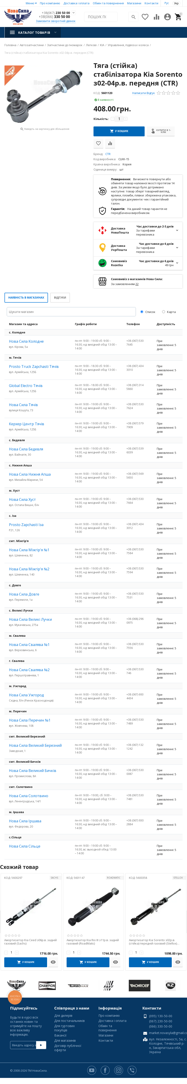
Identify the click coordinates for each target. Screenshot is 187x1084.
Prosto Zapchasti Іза (26, 524)
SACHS (54, 877)
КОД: (97, 93)
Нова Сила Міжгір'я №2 (29, 569)
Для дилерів (63, 1015)
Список (147, 312)
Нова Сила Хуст (22, 499)
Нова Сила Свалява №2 (29, 669)
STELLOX (178, 877)
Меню (30, 3)
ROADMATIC (113, 877)
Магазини (134, 3)
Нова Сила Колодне (26, 341)
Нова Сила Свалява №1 (29, 644)
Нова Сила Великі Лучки (30, 619)
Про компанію (50, 3)
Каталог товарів (34, 32)
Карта (169, 312)
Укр (176, 3)
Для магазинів (65, 1040)
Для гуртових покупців (64, 1028)
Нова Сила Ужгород (26, 695)
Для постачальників (69, 1021)
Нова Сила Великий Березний (35, 745)
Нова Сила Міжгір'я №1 (29, 549)
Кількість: (101, 119)
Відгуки (60, 297)
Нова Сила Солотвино (28, 795)
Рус (167, 3)
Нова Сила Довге (24, 594)
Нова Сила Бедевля (26, 449)
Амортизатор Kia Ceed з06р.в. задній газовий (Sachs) (30, 941)
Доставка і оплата (76, 3)
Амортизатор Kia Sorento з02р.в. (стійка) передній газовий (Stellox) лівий (153, 941)
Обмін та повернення (108, 3)
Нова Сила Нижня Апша (30, 474)
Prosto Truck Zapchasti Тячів (34, 366)
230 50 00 (54, 13)
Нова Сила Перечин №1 (29, 720)
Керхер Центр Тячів (26, 423)
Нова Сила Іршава (25, 821)
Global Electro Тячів (26, 385)
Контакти (151, 3)
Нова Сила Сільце (24, 846)
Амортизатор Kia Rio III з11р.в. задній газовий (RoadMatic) (93, 941)
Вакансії (60, 1035)
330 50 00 (54, 17)
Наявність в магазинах (26, 297)
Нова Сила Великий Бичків (32, 770)
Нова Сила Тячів (23, 404)
